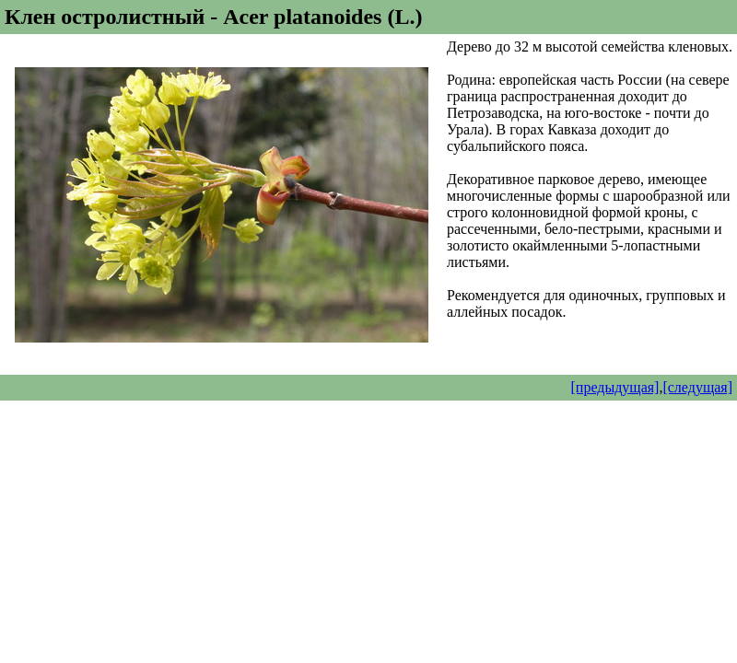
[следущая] (697, 387)
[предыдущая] (615, 387)
